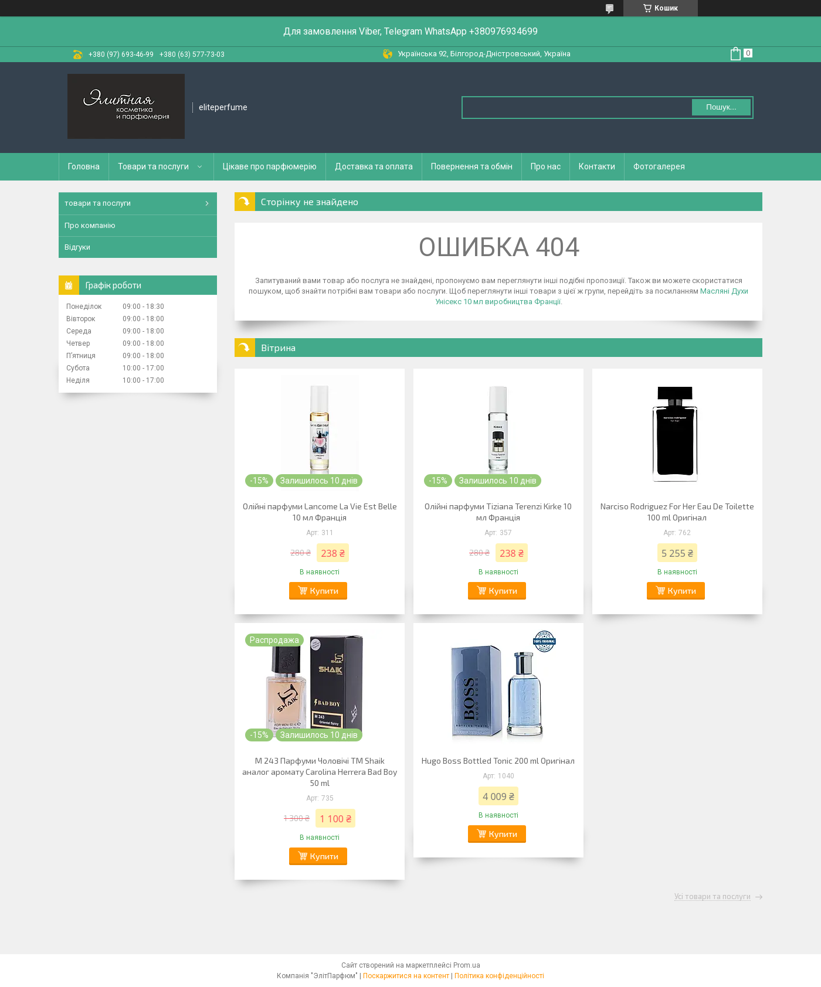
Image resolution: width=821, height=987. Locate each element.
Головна (84, 166)
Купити (324, 590)
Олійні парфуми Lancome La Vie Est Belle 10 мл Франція (320, 511)
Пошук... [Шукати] (721, 107)
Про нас (546, 166)
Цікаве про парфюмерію (270, 166)
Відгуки (77, 247)
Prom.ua (466, 965)
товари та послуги (98, 203)
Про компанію (90, 225)
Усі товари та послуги (712, 897)
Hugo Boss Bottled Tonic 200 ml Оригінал (498, 760)
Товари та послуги (153, 166)
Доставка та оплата (374, 166)
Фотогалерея (659, 166)
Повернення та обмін (472, 166)
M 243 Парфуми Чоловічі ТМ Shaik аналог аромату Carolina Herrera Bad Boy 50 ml (319, 771)
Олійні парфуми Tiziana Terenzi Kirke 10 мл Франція (498, 511)
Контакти (597, 166)
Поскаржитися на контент (406, 976)
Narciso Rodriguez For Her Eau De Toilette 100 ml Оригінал (677, 511)
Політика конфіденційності (499, 976)
